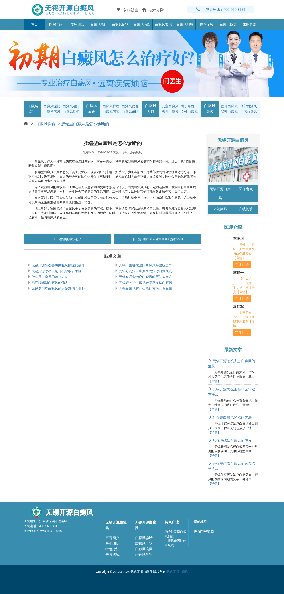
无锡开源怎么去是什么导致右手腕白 (58, 271)
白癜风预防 (228, 24)
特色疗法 (206, 24)
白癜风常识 (163, 24)
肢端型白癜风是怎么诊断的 (85, 124)
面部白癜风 (229, 106)
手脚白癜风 (248, 112)
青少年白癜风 (190, 106)
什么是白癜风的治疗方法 (49, 277)
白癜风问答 (185, 24)
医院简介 (112, 538)
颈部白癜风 (248, 106)
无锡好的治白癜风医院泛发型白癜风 (145, 282)
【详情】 (214, 381)
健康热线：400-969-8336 (221, 10)
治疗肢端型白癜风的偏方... (231, 440)
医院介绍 (56, 24)
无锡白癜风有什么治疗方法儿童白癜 (145, 288)
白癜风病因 (142, 24)
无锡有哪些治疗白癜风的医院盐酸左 (145, 277)
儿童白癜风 (170, 106)
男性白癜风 (170, 112)
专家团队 (77, 24)
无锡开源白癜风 (220, 193)
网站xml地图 (204, 531)
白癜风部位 (209, 108)
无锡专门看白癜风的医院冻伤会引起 (58, 288)
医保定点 (246, 189)
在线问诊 (246, 209)
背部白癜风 (229, 112)
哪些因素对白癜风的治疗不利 (162, 239)
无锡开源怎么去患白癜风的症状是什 (58, 265)
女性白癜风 (189, 112)
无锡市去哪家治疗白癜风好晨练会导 (145, 265)
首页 (34, 24)
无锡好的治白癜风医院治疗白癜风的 (145, 271)
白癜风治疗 (99, 24)
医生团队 (112, 543)
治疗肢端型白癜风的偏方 (49, 282)
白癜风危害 (144, 554)
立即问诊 (242, 264)
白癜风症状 (120, 24)
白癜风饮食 (130, 106)
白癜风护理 (111, 106)
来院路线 (249, 24)
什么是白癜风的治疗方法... (231, 417)
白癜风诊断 (144, 538)
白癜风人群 (150, 108)
